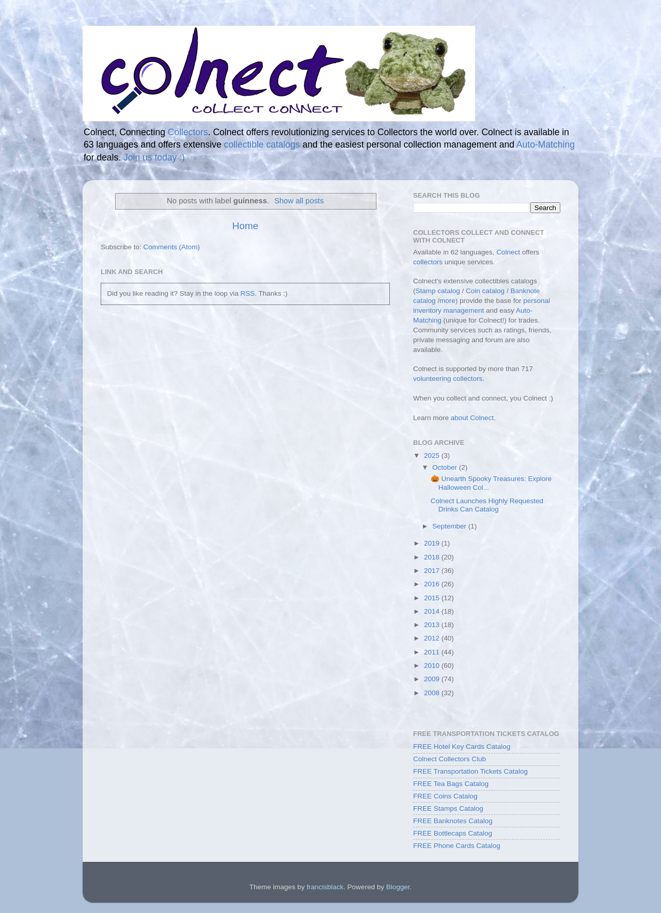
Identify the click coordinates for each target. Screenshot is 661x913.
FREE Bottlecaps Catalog (452, 833)
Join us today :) (154, 157)
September (450, 526)
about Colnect (472, 418)
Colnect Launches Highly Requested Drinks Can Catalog (487, 505)
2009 (433, 679)
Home (245, 225)
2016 (433, 584)
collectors (428, 262)
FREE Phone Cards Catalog (456, 846)
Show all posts (299, 201)
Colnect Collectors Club (449, 759)
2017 (433, 570)
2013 (433, 625)
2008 (433, 693)
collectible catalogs (262, 144)
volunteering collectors (447, 378)
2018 (433, 557)
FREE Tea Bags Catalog (451, 784)
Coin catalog (485, 291)
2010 (433, 665)
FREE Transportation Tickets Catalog (470, 771)
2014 (433, 611)
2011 (433, 652)
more (447, 301)
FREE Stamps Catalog (448, 808)
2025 (433, 455)
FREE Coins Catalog (445, 796)
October (445, 467)
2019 (433, 543)
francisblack (325, 887)
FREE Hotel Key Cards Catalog (461, 746)
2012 (433, 638)
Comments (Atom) (172, 247)
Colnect (508, 252)
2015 (433, 598)
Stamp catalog (438, 291)
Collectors (188, 132)
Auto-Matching (545, 144)
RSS (247, 293)
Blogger (398, 887)
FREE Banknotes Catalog (453, 821)
